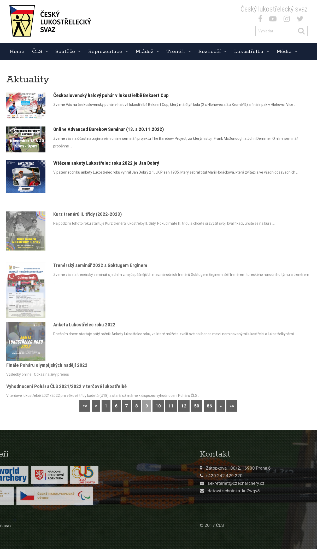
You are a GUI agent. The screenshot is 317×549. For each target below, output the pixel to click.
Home (17, 51)
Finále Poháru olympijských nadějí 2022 (46, 370)
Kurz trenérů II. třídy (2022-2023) (87, 228)
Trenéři (175, 51)
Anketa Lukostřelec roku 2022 (84, 339)
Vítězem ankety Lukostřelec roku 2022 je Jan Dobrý (106, 164)
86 (209, 405)
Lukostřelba (248, 51)
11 (171, 405)
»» (232, 405)
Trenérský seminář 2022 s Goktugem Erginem (100, 285)
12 (183, 405)
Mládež (144, 51)
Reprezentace (105, 51)
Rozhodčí (209, 51)
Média (284, 51)
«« (85, 405)
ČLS (37, 51)
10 (158, 405)
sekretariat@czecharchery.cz (283, 483)
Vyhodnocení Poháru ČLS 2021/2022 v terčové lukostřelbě (66, 392)
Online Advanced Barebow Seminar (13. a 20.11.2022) (108, 130)
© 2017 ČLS (259, 525)
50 (196, 405)
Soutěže (65, 51)
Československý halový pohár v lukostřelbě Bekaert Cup (111, 97)
